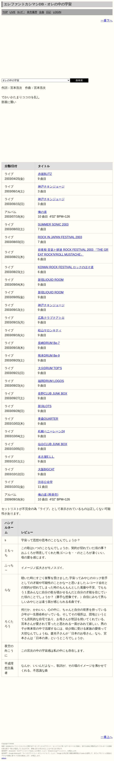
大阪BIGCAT (46, 469)
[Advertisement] (57, 52)
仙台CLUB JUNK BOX (52, 444)
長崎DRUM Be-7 (49, 343)
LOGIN (57, 12)
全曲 (41, 12)
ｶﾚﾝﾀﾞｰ (21, 12)
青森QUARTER (48, 418)
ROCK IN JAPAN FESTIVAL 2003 (60, 237)
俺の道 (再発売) (48, 494)
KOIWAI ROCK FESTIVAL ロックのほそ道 (66, 267)
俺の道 (42, 212)
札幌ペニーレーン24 (51, 431)
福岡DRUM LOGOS (51, 381)
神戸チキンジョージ (51, 186)
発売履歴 (32, 12)
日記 (48, 12)
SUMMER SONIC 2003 (53, 224)
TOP (5, 12)
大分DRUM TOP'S (50, 368)
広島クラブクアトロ (51, 317)
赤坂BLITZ (45, 174)
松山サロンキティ (50, 330)
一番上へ (107, 737)
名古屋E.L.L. (46, 456)
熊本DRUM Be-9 (49, 355)
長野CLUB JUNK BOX (52, 393)
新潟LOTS (45, 406)
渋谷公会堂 (45, 482)
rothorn (3, 758)
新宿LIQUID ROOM (51, 279)
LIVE (12, 12)
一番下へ (107, 20)
